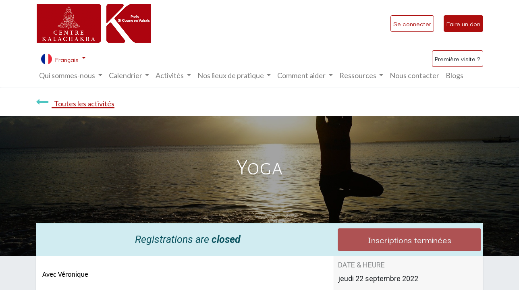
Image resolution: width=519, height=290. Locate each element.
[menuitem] (414, 75)
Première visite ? (457, 58)
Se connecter (412, 23)
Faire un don (463, 23)
